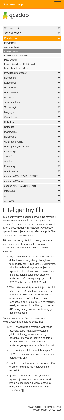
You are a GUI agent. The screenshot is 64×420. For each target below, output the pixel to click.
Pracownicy (32, 87)
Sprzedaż (32, 127)
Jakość (32, 156)
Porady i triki (32, 38)
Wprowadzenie (32, 28)
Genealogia (32, 151)
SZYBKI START (32, 33)
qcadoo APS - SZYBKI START (32, 186)
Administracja (32, 171)
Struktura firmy (32, 102)
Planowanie (32, 132)
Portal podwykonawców (32, 146)
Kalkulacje (32, 122)
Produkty (32, 97)
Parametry (32, 166)
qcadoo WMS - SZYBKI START (32, 176)
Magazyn (32, 112)
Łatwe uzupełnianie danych (16, 55)
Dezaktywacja (10, 60)
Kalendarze (32, 82)
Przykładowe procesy (32, 73)
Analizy (32, 161)
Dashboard (32, 77)
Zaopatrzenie (32, 117)
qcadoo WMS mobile (32, 181)
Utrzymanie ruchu (32, 141)
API (32, 195)
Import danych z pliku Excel (16, 68)
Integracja (32, 191)
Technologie (32, 107)
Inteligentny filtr (11, 51)
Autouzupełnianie (12, 47)
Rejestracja (32, 136)
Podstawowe (32, 92)
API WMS (32, 200)
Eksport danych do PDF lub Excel (19, 64)
